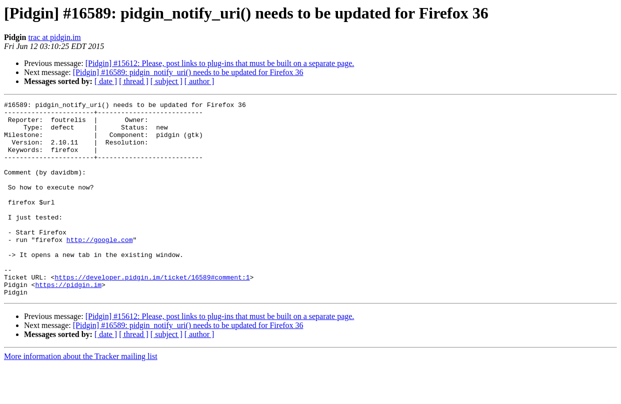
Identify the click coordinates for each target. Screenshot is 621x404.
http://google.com (99, 268)
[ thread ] (133, 81)
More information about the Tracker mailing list (81, 395)
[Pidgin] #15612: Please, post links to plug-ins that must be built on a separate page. (220, 63)
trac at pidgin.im (54, 37)
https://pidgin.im (68, 322)
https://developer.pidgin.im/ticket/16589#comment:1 (152, 313)
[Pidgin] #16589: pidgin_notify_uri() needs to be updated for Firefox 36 (188, 72)
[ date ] (105, 81)
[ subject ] (166, 81)
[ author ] (199, 81)
